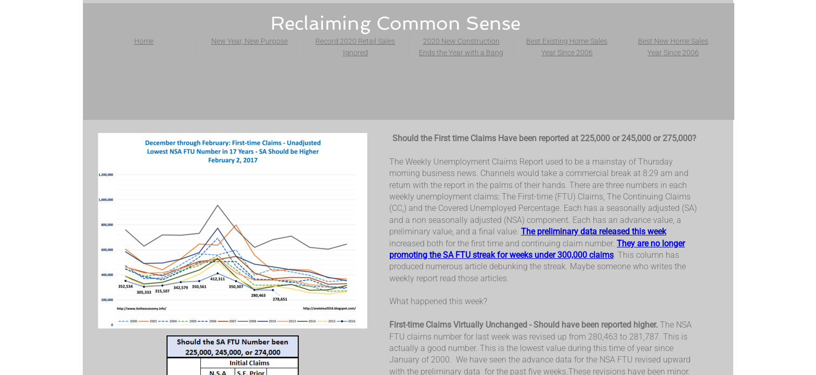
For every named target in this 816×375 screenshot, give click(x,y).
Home (144, 41)
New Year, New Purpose (249, 41)
